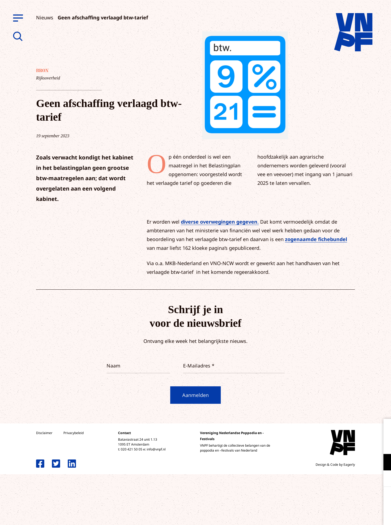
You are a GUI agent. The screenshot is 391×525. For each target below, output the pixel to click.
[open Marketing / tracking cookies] (382, 479)
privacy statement (364, 444)
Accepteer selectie (344, 514)
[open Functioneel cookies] (382, 462)
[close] (383, 429)
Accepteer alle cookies (344, 499)
